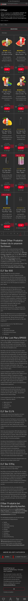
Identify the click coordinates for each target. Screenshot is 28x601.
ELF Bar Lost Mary (9, 256)
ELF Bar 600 (23, 254)
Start (2, 24)
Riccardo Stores (7, 541)
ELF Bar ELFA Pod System (9, 258)
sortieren (14, 29)
